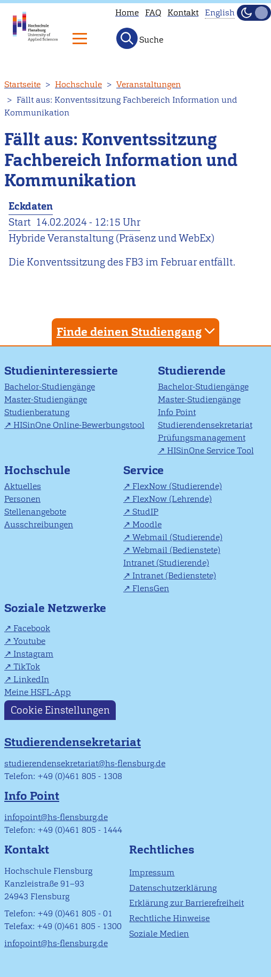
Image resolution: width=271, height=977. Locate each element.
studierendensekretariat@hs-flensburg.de (84, 763)
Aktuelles (22, 486)
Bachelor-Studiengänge (49, 386)
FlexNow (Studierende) (177, 486)
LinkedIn (31, 679)
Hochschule (78, 84)
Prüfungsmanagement (201, 437)
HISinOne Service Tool (210, 450)
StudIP (145, 511)
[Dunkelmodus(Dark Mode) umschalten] (254, 13)
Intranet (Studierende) (166, 562)
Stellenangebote (35, 511)
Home (127, 12)
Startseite (22, 84)
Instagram (33, 653)
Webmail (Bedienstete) (176, 550)
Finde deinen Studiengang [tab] (137, 331)
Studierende (192, 370)
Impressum (151, 872)
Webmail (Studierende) (177, 537)
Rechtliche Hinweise (169, 918)
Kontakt (183, 12)
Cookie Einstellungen (60, 710)
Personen (22, 498)
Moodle (147, 524)
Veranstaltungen (148, 84)
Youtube (29, 641)
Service (143, 470)
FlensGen (150, 588)
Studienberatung (36, 412)
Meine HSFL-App (37, 692)
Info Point (177, 412)
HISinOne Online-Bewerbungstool (79, 424)
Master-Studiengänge (45, 399)
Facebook (31, 628)
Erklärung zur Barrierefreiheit (186, 902)
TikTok (26, 666)
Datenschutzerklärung (173, 887)
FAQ (153, 12)
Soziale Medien (159, 933)
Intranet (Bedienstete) (174, 575)
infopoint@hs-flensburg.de (56, 817)
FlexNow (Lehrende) (172, 498)
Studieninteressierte (61, 370)
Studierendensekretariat (205, 424)
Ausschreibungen (38, 524)
